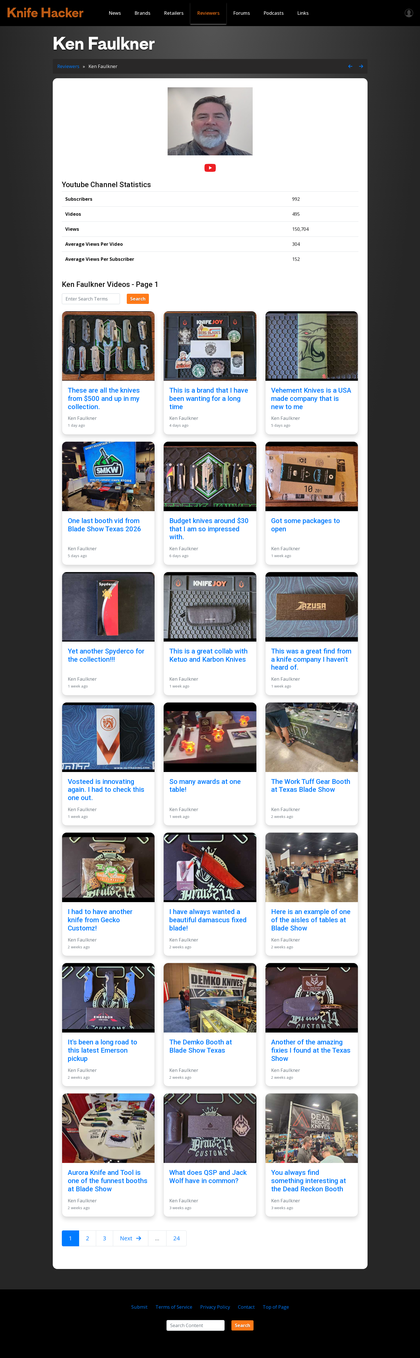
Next (130, 1238)
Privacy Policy (215, 1307)
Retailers (173, 13)
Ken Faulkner (82, 418)
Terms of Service (173, 1307)
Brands (142, 13)
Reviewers (208, 13)
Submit (139, 1307)
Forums (241, 13)
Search (137, 299)
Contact (246, 1307)
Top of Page (276, 1307)
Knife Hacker (45, 13)
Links (303, 13)
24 (176, 1238)
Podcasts (273, 13)
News (115, 13)
